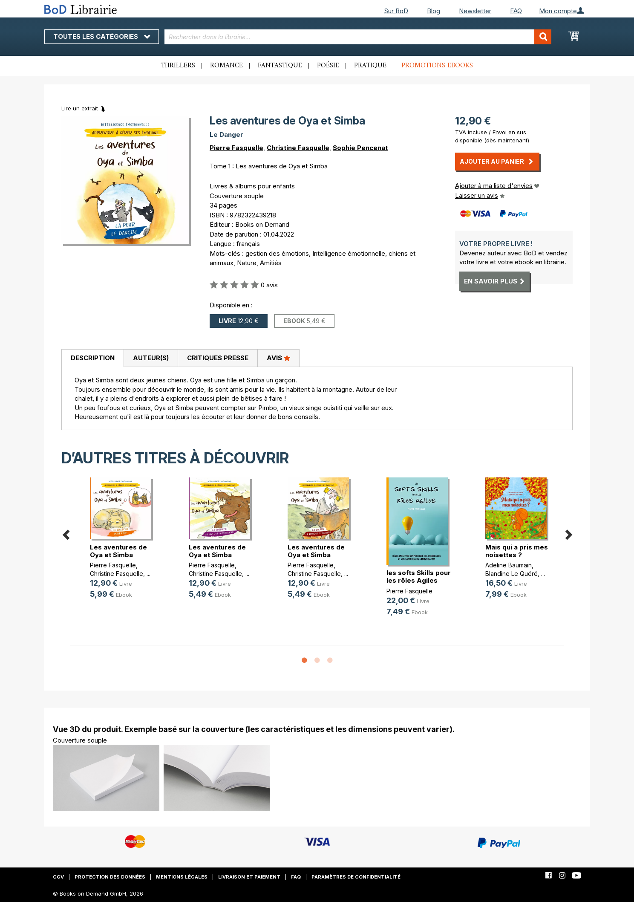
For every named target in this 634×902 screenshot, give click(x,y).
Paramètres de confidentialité (356, 877)
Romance (226, 66)
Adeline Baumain (508, 565)
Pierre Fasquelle (236, 148)
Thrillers (178, 66)
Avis (278, 357)
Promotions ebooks (437, 66)
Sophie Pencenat (360, 148)
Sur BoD (396, 11)
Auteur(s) (151, 358)
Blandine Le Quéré (511, 573)
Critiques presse (217, 358)
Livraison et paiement (249, 877)
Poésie (328, 66)
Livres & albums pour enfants (252, 186)
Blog (433, 11)
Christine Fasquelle (298, 148)
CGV (58, 877)
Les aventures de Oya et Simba (282, 166)
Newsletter (475, 11)
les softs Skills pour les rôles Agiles (418, 576)
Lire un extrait (79, 108)
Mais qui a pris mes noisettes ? (516, 551)
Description (93, 358)
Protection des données (110, 877)
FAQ (516, 11)
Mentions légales (181, 877)
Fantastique (280, 66)
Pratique (370, 66)
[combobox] (358, 36)
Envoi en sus (509, 132)
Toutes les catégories (101, 36)
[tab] (92, 358)
